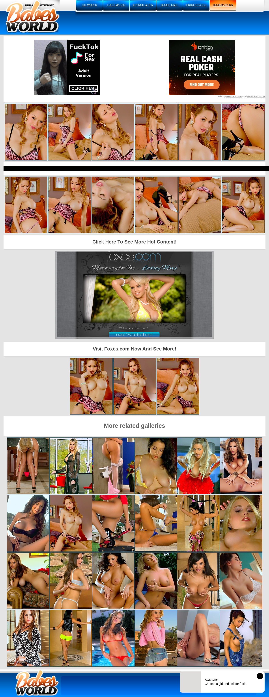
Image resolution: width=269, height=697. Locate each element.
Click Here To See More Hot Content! (134, 242)
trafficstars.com (256, 96)
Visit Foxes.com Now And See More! (134, 349)
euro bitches (196, 5)
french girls (143, 5)
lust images (116, 5)
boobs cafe (169, 5)
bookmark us (223, 5)
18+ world (89, 5)
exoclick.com (234, 96)
